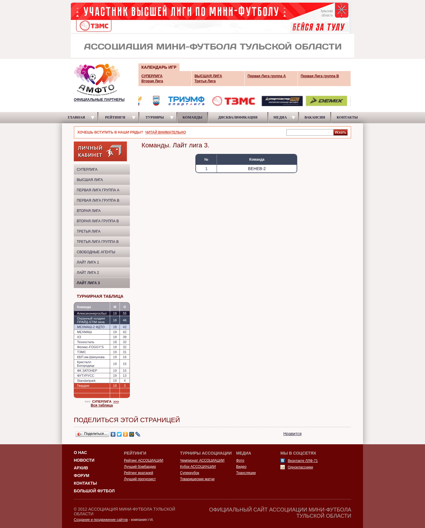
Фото (240, 460)
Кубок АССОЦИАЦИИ (198, 467)
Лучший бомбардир (140, 467)
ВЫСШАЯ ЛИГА (90, 180)
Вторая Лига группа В (98, 221)
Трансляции (246, 473)
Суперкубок (189, 473)
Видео (241, 467)
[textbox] (310, 132)
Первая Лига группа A (98, 190)
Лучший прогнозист (140, 479)
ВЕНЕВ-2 (257, 168)
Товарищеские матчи (197, 479)
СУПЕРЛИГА (87, 169)
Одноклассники (300, 467)
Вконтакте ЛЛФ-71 (303, 461)
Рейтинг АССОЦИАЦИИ (143, 460)
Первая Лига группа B (98, 200)
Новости (84, 460)
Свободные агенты (96, 252)
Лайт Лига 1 (88, 262)
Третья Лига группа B (98, 242)
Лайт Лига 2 (88, 273)
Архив (81, 468)
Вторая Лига (89, 211)
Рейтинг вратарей (138, 473)
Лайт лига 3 (88, 283)
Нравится (292, 433)
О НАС (80, 452)
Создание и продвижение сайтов (101, 520)
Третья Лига (88, 231)
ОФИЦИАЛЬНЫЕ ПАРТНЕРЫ (99, 100)
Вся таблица (102, 405)
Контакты (85, 483)
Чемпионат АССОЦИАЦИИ (202, 460)
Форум (81, 475)
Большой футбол (94, 490)
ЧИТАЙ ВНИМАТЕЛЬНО (165, 132)
